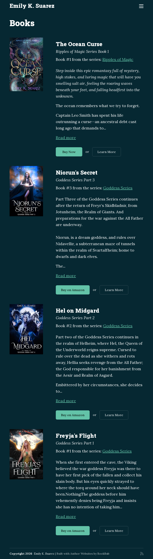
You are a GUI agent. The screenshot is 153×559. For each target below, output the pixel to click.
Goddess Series (117, 187)
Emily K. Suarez (32, 5)
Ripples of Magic (117, 59)
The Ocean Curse (79, 44)
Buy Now (69, 152)
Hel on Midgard (77, 310)
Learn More (106, 152)
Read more (66, 137)
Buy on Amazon (72, 290)
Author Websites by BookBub (89, 553)
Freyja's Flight (76, 435)
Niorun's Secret (76, 172)
